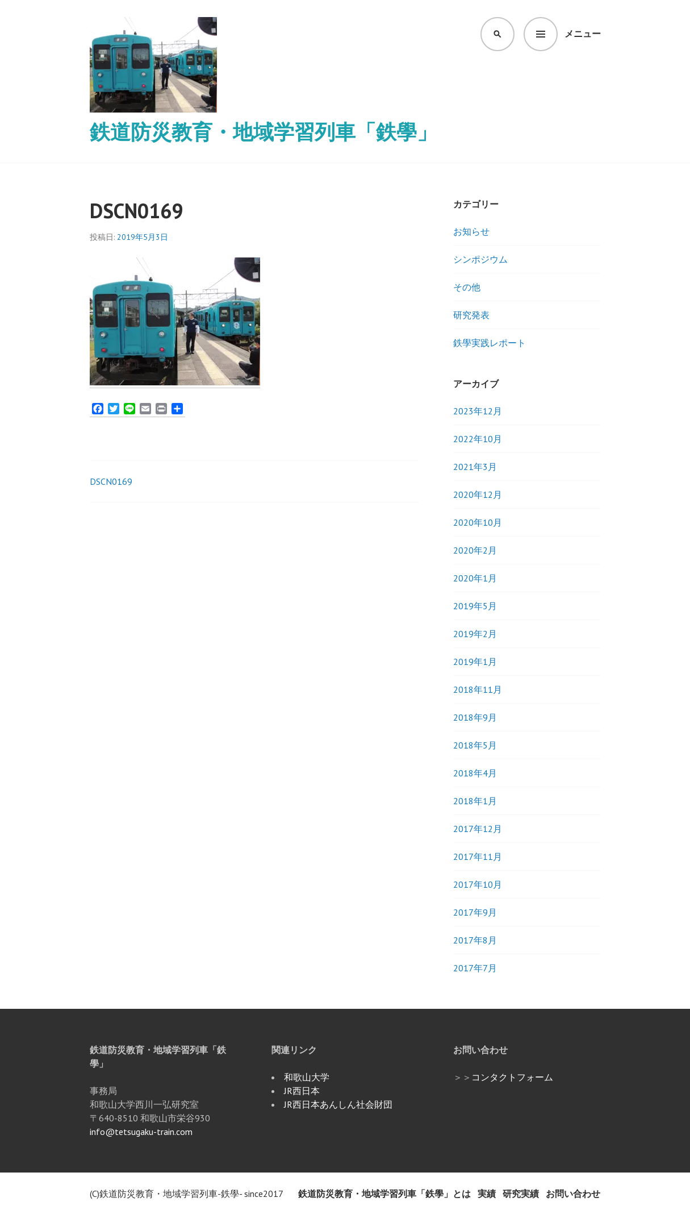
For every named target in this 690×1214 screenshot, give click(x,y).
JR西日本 (302, 1090)
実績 (487, 1193)
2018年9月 (475, 717)
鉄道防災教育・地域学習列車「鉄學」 (263, 131)
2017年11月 (477, 856)
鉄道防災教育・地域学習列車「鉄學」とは (384, 1193)
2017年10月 (477, 884)
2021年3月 (475, 466)
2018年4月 (475, 773)
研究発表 (471, 315)
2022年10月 (477, 438)
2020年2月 (475, 550)
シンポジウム (480, 259)
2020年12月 (477, 494)
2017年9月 (475, 912)
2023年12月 (477, 411)
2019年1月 (475, 661)
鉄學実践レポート (489, 342)
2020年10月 (477, 522)
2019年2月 (475, 633)
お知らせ (471, 231)
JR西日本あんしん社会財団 (338, 1104)
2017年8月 (475, 940)
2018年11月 (477, 689)
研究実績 (521, 1193)
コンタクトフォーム (512, 1077)
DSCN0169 (111, 481)
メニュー (582, 33)
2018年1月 (475, 800)
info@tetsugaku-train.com (141, 1131)
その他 (466, 287)
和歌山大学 (306, 1077)
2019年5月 (475, 606)
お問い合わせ (573, 1193)
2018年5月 (475, 745)
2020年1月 (475, 578)
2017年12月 (477, 828)
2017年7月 (475, 968)
